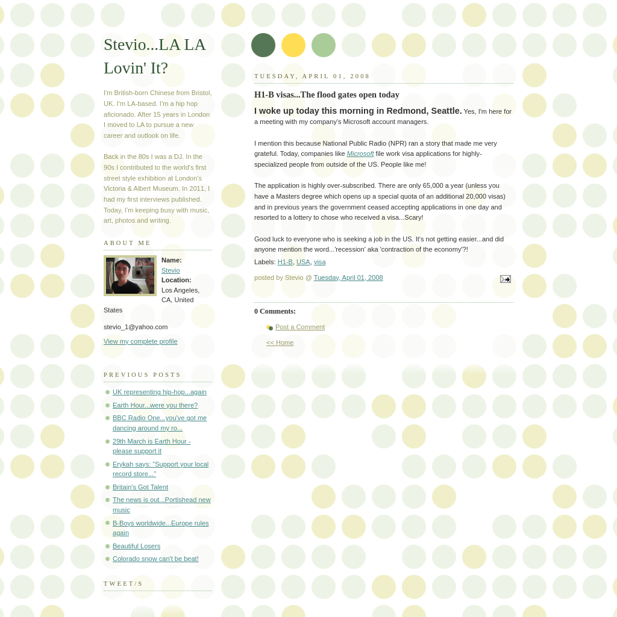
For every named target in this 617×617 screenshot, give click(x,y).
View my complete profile (141, 341)
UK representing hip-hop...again (160, 391)
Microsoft (360, 153)
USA (303, 261)
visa (320, 261)
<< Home (279, 342)
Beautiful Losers (136, 546)
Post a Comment (300, 326)
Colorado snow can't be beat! (156, 558)
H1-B (285, 261)
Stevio (170, 270)
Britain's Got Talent (140, 487)
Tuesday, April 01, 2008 (348, 277)
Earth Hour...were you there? (155, 405)
